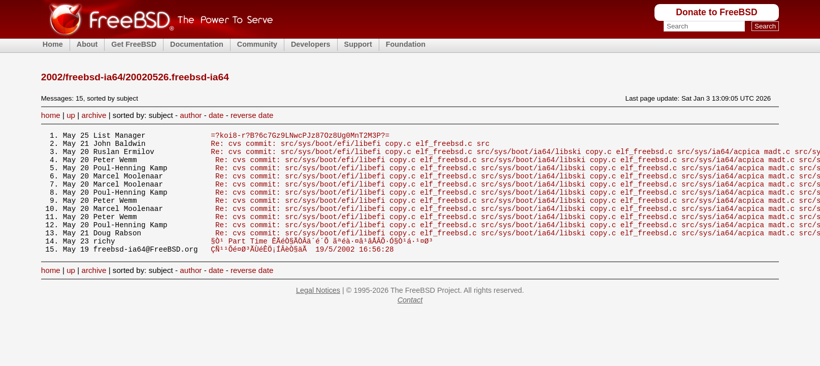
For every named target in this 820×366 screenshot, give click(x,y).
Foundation (405, 44)
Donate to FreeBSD (716, 12)
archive (93, 115)
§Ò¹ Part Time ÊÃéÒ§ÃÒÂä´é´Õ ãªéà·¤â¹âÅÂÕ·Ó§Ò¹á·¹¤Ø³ (322, 262)
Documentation (196, 44)
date (216, 115)
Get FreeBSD (133, 44)
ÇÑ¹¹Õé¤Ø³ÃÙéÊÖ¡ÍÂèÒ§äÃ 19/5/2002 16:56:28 (302, 272)
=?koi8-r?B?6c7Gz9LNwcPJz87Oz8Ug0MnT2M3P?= (300, 136)
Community (257, 44)
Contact (410, 323)
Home (53, 44)
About (87, 44)
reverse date (252, 115)
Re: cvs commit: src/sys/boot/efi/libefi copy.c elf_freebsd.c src (350, 146)
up (71, 115)
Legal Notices (318, 313)
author (191, 115)
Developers (311, 44)
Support (358, 44)
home (50, 115)
